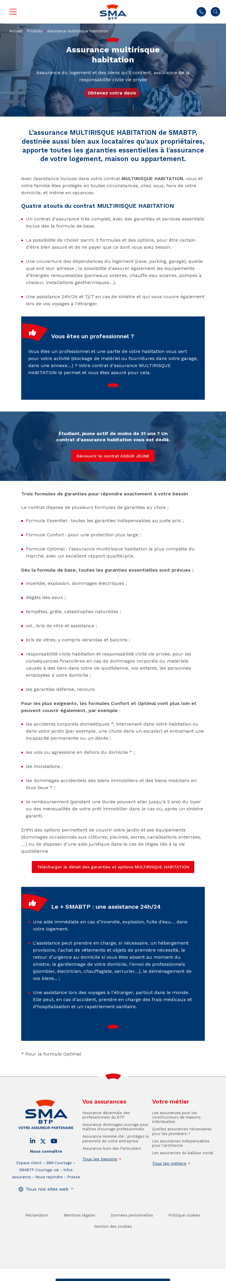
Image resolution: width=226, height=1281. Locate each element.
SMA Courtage (59, 1184)
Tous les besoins (99, 1180)
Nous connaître (46, 1172)
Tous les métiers (169, 1184)
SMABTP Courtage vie (39, 1191)
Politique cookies (184, 1236)
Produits (35, 31)
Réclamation (37, 1236)
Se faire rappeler (150, 1276)
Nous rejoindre (49, 1198)
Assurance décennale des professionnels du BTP (106, 1136)
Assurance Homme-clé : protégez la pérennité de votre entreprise (115, 1160)
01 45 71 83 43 (201, 11)
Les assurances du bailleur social (182, 1174)
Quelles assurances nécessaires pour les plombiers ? (182, 1152)
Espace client (28, 1184)
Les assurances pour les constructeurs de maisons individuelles (176, 1139)
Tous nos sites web (47, 1210)
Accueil (16, 31)
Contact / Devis (74, 1276)
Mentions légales (79, 1236)
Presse (73, 1198)
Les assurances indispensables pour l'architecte (181, 1164)
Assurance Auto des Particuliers (111, 1169)
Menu (13, 12)
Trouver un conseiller (112, 1276)
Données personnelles (132, 1236)
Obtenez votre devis (112, 93)
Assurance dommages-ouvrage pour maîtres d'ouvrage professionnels (115, 1148)
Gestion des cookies (113, 1248)
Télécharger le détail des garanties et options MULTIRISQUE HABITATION (113, 866)
